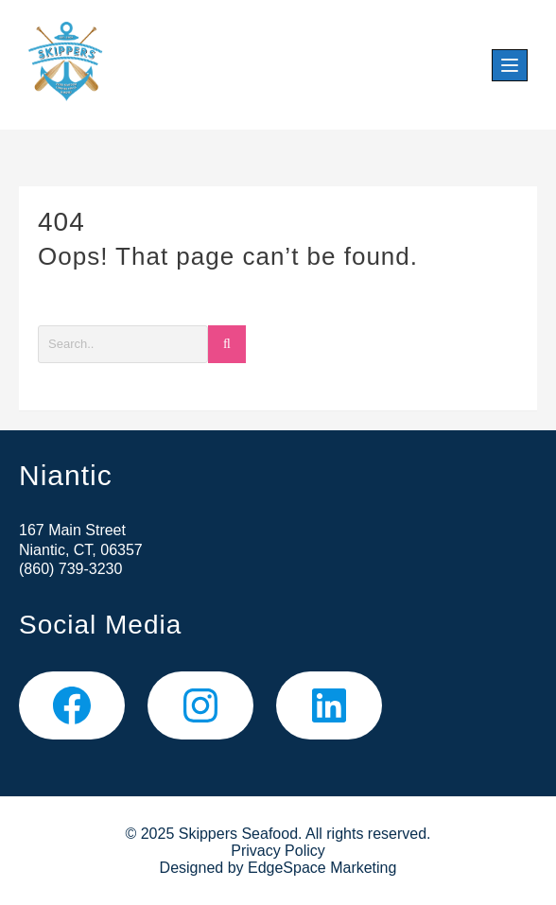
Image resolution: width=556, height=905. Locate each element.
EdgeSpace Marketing (322, 868)
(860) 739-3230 (70, 569)
